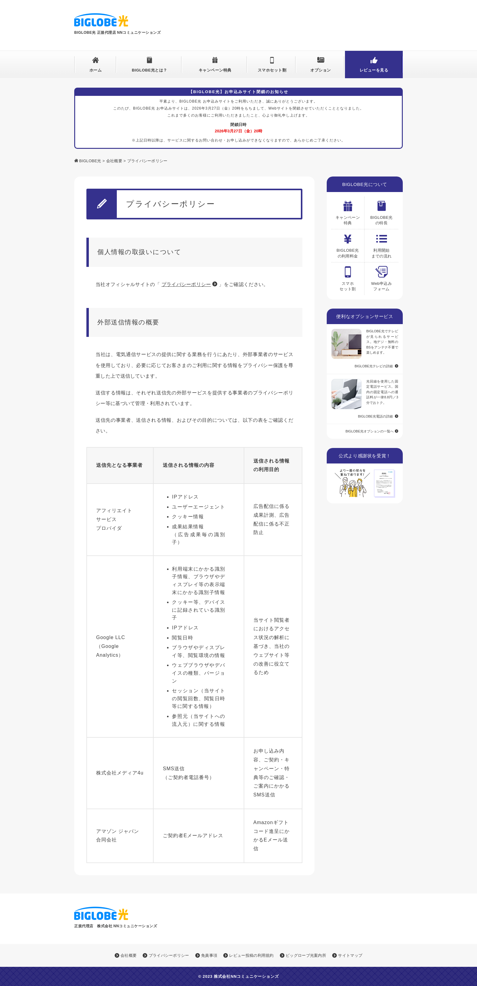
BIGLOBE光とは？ (149, 70)
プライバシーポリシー (186, 284)
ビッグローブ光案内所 (303, 955)
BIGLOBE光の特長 (381, 211)
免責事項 (206, 955)
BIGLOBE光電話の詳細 (375, 416)
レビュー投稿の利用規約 (248, 955)
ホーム (95, 70)
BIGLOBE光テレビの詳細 (374, 366)
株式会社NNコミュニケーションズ (246, 976)
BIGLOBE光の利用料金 (347, 243)
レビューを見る (374, 70)
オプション (320, 70)
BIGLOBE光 (90, 161)
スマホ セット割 (348, 277)
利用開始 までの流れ (381, 243)
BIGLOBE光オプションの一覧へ (370, 431)
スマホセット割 (272, 70)
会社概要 (114, 161)
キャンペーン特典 (215, 70)
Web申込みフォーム (381, 277)
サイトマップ (347, 955)
